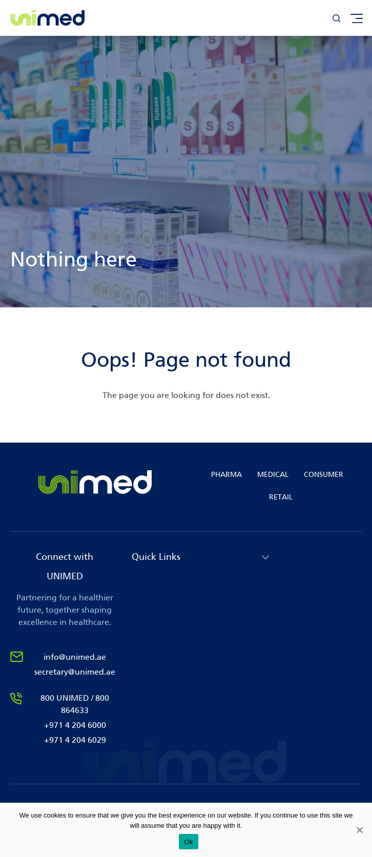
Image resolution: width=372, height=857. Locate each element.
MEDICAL (272, 474)
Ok (188, 842)
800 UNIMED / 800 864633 (74, 704)
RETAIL (281, 497)
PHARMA (226, 474)
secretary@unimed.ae (74, 672)
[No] (359, 830)
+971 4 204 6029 (75, 740)
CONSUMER (323, 474)
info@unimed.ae (75, 657)
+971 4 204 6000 (75, 725)
